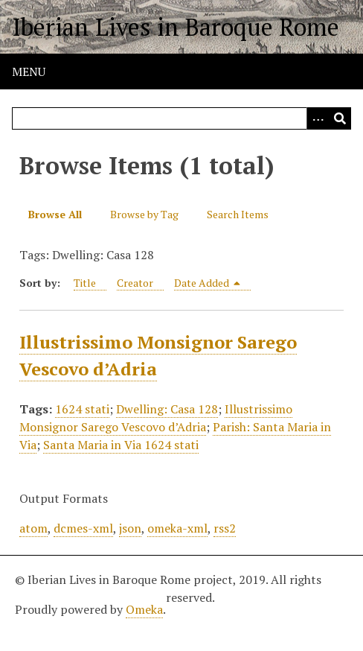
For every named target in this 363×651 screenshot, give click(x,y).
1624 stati (82, 409)
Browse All (55, 214)
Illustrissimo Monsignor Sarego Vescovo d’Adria (155, 418)
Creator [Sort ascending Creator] (135, 283)
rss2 (224, 528)
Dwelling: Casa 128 (167, 409)
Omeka (144, 609)
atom (33, 528)
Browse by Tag (144, 214)
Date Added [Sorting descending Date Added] (207, 283)
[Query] (181, 118)
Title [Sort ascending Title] (85, 283)
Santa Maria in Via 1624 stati (121, 444)
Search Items (238, 214)
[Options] (317, 118)
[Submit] (340, 118)
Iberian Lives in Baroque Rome (175, 26)
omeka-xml (177, 528)
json (130, 528)
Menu (28, 71)
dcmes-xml (83, 528)
